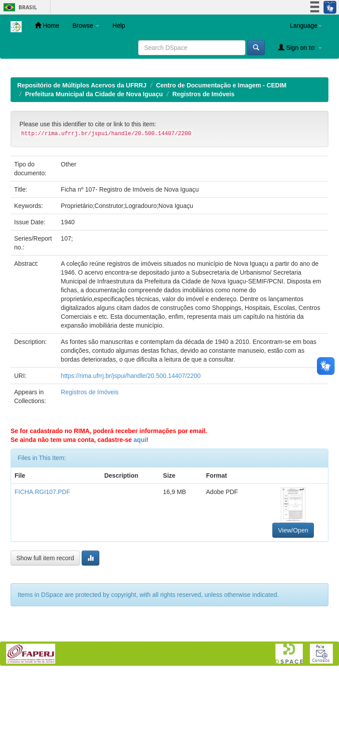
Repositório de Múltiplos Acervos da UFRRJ (82, 142)
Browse (85, 25)
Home (47, 25)
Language (306, 25)
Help (119, 25)
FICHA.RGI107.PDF (42, 549)
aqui (140, 497)
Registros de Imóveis (203, 151)
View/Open (293, 587)
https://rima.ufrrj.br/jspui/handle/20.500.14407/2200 (131, 433)
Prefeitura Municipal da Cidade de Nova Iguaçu (94, 151)
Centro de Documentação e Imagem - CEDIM (221, 142)
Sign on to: (300, 47)
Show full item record (45, 615)
